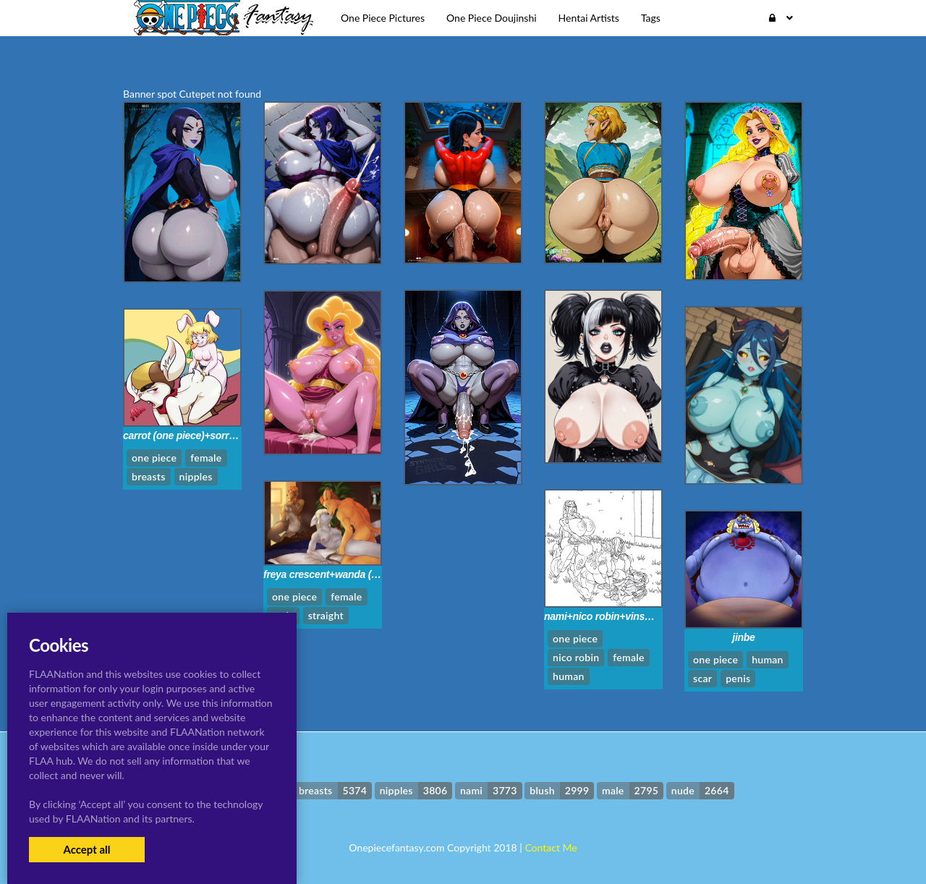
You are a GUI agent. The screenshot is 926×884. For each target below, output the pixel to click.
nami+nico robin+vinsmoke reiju (618, 616)
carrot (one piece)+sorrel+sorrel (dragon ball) (227, 435)
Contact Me (550, 847)
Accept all (86, 849)
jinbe (743, 637)
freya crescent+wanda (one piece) (341, 574)
